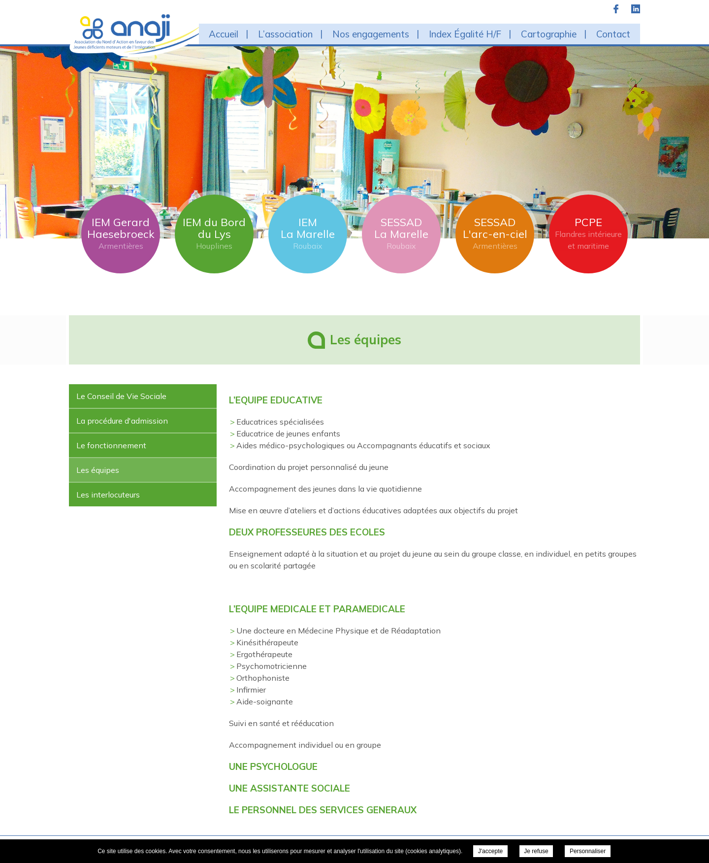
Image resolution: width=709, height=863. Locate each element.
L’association (285, 34)
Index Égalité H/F (465, 34)
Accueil (223, 34)
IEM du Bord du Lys (214, 233)
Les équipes (97, 470)
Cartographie (549, 34)
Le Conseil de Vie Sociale (121, 396)
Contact (613, 34)
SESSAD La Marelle (401, 233)
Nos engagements (370, 34)
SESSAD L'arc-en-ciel (495, 233)
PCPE (588, 233)
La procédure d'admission (122, 421)
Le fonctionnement (111, 445)
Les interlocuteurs (108, 494)
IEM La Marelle (308, 233)
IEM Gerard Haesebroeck (121, 233)
